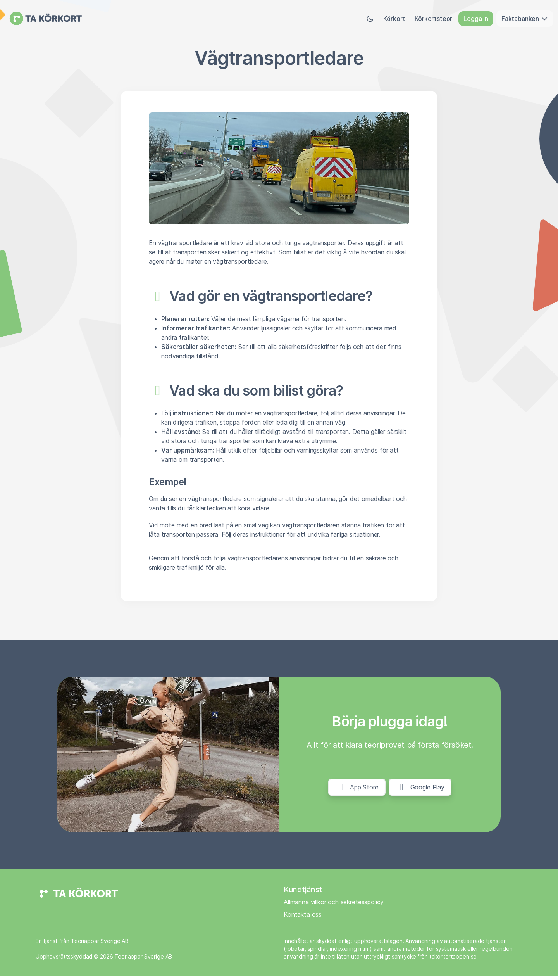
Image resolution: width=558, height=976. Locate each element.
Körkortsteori (434, 18)
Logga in (475, 18)
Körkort (394, 18)
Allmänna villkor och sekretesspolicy (334, 902)
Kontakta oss (303, 914)
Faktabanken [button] (524, 18)
